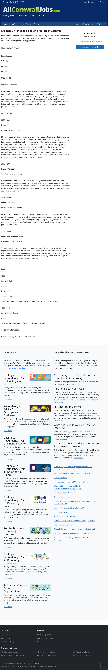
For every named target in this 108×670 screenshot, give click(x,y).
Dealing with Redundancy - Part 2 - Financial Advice (15, 440)
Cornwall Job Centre (62, 497)
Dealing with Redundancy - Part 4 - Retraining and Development (14, 558)
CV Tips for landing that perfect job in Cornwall (72, 533)
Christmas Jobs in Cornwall (64, 493)
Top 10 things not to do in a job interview (14, 531)
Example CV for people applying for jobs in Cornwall (74, 529)
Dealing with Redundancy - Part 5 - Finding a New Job (14, 379)
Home (5, 24)
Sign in (102, 2)
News (39, 641)
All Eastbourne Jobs (46, 655)
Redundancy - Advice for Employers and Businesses (12, 411)
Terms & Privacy (7, 641)
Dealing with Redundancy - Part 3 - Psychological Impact (14, 501)
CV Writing (101, 24)
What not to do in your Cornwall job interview (74, 426)
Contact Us (7, 2)
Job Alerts (27, 24)
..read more (75, 384)
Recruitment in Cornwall (63, 525)
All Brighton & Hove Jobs (12, 655)
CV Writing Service (44, 635)
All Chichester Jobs (10, 652)
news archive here (19, 368)
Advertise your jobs (90, 2)
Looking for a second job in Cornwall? (69, 508)
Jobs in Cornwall (60, 478)
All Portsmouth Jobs (46, 652)
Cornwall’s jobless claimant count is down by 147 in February (74, 376)
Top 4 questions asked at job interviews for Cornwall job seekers (76, 445)
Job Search (15, 24)
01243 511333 (18, 2)
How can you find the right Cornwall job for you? (73, 482)
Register (37, 24)
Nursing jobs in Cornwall (68, 406)
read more (8, 399)
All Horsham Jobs (81, 655)
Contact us (5, 638)
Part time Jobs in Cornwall (69, 388)
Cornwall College (60, 512)
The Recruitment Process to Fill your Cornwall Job (73, 473)
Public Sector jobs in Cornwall (65, 516)
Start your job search (90, 47)
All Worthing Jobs (81, 652)
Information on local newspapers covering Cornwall (74, 520)
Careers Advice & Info (84, 24)
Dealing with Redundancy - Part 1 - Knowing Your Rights (14, 470)
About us (4, 635)
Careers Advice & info (45, 638)
